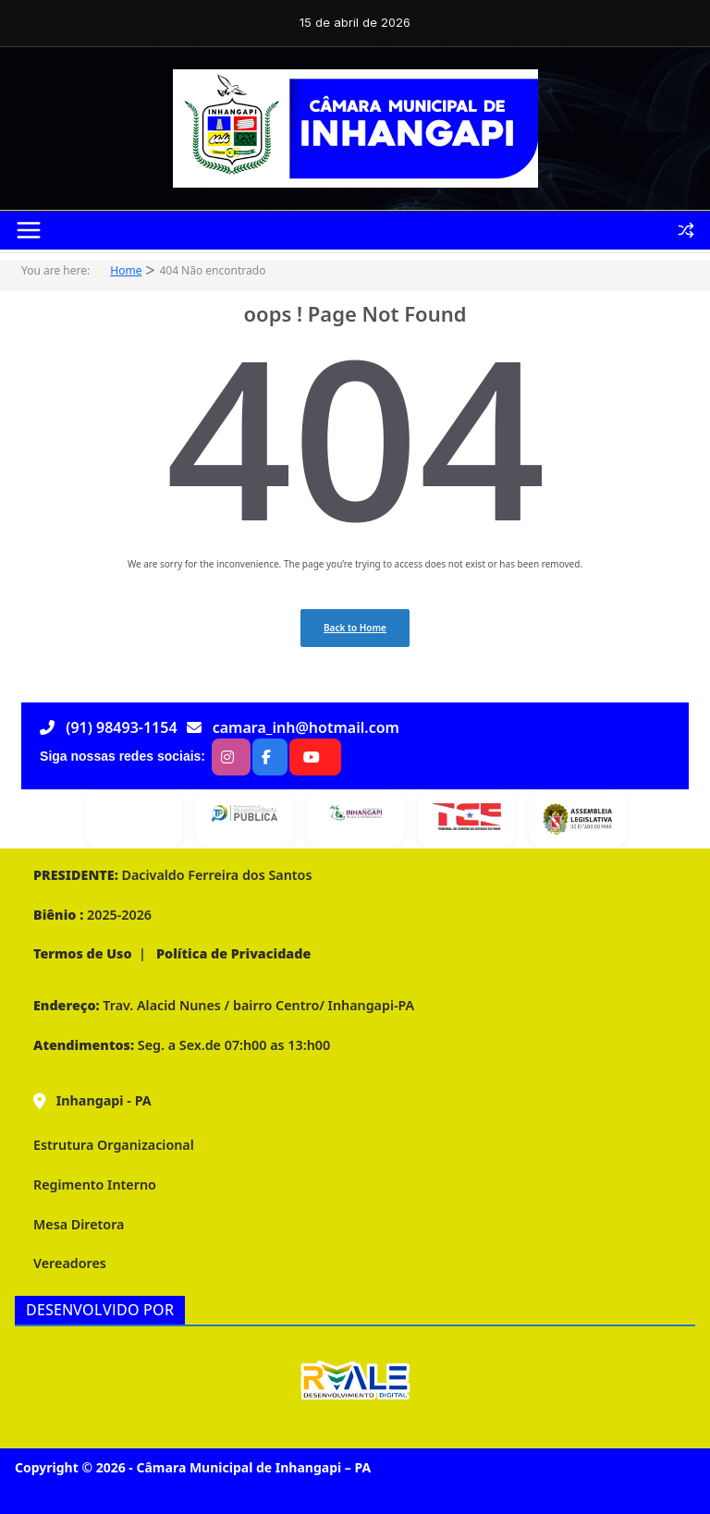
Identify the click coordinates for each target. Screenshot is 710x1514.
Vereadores (69, 1263)
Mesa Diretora (78, 1224)
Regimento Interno (94, 1184)
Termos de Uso (82, 953)
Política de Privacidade (232, 953)
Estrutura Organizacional (113, 1145)
